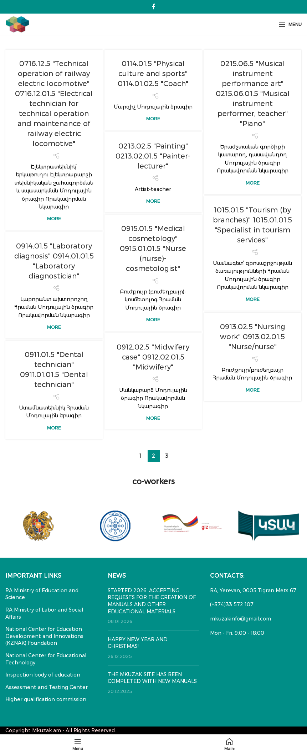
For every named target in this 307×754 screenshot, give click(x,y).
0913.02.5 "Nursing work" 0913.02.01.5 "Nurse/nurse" (252, 336)
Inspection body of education (42, 675)
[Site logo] (17, 24)
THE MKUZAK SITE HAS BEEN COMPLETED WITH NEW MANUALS (152, 678)
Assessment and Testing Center (46, 687)
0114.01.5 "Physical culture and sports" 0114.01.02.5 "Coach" (153, 73)
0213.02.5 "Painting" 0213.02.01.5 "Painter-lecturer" (153, 156)
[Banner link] (38, 525)
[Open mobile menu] (290, 24)
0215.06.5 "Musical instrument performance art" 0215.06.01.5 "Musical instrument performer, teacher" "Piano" (253, 93)
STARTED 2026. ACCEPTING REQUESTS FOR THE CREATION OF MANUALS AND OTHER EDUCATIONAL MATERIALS (152, 601)
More (54, 218)
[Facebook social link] (153, 6)
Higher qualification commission (45, 699)
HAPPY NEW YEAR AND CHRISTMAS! (138, 643)
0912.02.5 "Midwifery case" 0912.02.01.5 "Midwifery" (153, 357)
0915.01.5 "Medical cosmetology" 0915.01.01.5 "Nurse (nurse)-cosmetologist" (153, 248)
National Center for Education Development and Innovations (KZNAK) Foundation (44, 636)
